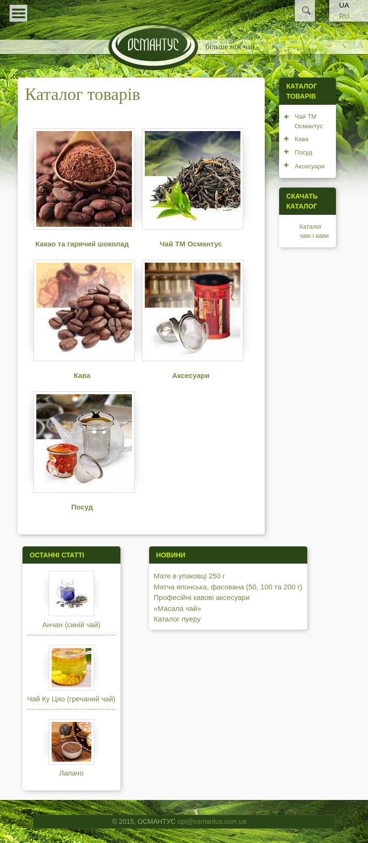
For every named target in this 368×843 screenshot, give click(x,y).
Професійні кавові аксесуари (202, 597)
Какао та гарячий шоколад (82, 244)
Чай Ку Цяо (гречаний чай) (71, 699)
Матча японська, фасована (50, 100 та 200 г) (228, 587)
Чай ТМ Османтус (191, 244)
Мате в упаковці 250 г (190, 576)
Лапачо (71, 773)
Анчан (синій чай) (71, 625)
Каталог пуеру (177, 619)
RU (344, 16)
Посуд (82, 507)
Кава (82, 375)
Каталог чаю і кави (314, 231)
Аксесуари (190, 375)
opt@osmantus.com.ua (211, 821)
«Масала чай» (177, 608)
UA (344, 5)
